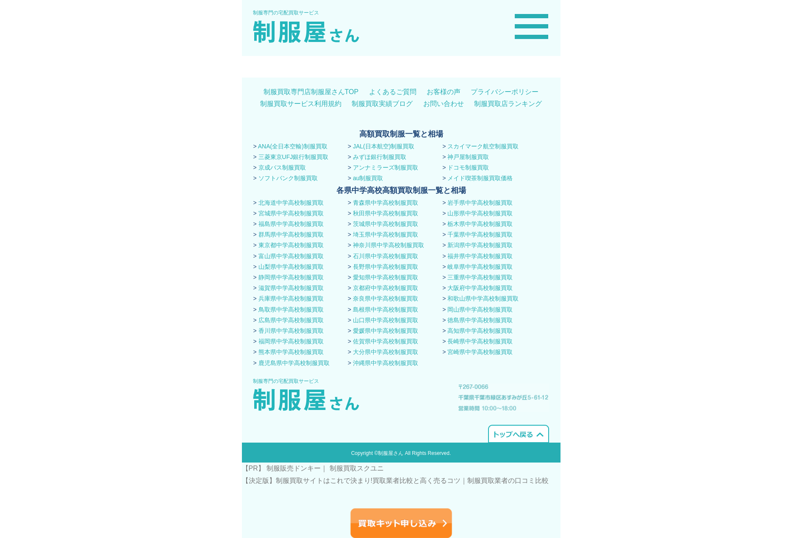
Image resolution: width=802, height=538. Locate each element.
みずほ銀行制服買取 (379, 156)
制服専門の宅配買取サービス (286, 13)
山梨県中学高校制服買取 (291, 266)
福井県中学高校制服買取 (480, 256)
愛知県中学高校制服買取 (385, 277)
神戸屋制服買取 (468, 156)
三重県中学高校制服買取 (480, 277)
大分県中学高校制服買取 (385, 351)
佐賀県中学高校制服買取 (385, 341)
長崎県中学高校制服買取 (480, 341)
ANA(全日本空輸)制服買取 (292, 146)
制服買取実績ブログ (382, 103)
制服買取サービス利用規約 (300, 103)
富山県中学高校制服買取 (291, 256)
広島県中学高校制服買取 (291, 320)
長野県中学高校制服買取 (385, 266)
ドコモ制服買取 (468, 167)
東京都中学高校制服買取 (291, 245)
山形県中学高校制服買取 (480, 213)
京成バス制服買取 (282, 167)
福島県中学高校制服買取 (291, 223)
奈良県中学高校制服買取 (385, 298)
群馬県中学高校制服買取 (291, 234)
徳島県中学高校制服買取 (480, 320)
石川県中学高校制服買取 (385, 256)
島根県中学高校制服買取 (385, 309)
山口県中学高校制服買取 (385, 320)
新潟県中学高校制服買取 (480, 245)
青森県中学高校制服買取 (385, 202)
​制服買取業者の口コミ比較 (508, 480)
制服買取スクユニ (357, 468)
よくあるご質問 (392, 91)
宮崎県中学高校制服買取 (480, 351)
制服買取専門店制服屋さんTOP (311, 91)
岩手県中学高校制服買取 (480, 202)
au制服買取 (368, 178)
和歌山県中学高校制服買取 (483, 298)
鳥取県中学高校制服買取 (291, 309)
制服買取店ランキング (508, 103)
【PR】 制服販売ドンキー (281, 468)
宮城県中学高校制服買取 (291, 213)
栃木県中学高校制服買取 (480, 223)
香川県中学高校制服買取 (291, 330)
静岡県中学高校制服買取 (291, 277)
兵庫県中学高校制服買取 (291, 298)
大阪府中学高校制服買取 (480, 287)
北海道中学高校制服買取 (291, 202)
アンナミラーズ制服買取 (385, 167)
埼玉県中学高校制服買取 (385, 234)
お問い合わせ (443, 103)
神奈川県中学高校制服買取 (388, 245)
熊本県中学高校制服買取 (291, 351)
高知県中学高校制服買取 (480, 330)
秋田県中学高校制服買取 (385, 213)
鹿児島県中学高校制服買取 (294, 363)
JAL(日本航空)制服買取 (383, 146)
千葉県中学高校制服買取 (480, 234)
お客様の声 (444, 91)
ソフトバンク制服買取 (288, 178)
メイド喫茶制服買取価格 (480, 178)
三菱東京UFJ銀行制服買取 (293, 156)
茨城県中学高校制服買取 (385, 223)
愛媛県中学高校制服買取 (385, 330)
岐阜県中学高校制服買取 (480, 266)
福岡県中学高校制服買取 (291, 341)
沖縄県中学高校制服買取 (385, 363)
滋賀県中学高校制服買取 (291, 287)
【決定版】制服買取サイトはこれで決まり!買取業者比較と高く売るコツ (351, 480)
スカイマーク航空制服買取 (483, 146)
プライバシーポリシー (504, 91)
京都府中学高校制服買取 (385, 287)
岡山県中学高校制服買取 (480, 309)
